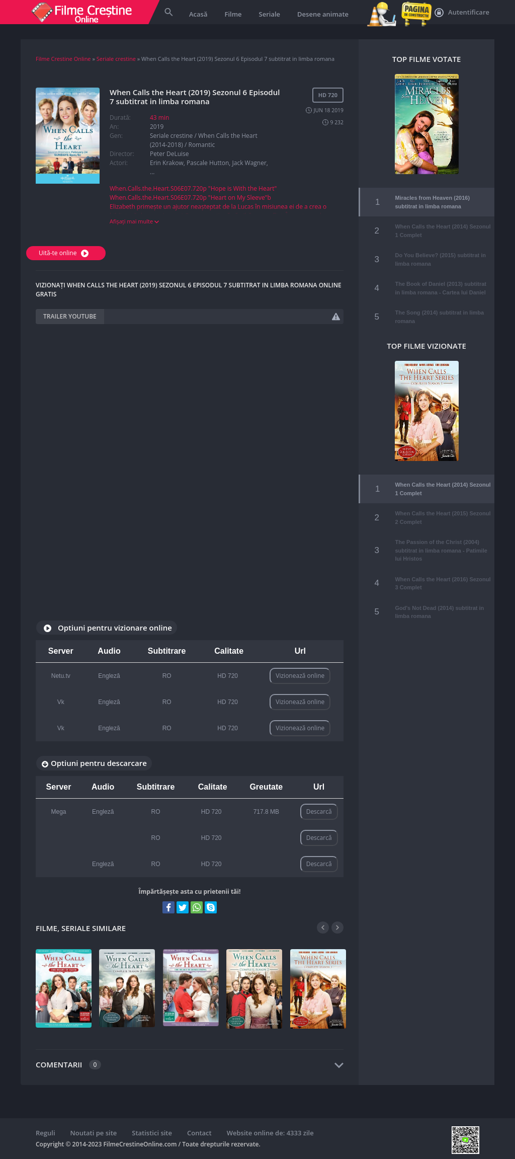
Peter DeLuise (169, 153)
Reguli (45, 1132)
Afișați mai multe (134, 221)
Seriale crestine (116, 58)
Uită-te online (65, 253)
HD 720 (227, 675)
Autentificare (462, 13)
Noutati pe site (93, 1132)
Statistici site (152, 1132)
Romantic (201, 144)
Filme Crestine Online (63, 58)
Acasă (198, 14)
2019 (156, 126)
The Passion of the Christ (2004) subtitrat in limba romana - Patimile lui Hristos (441, 539)
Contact (199, 1132)
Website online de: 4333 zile (270, 1132)
